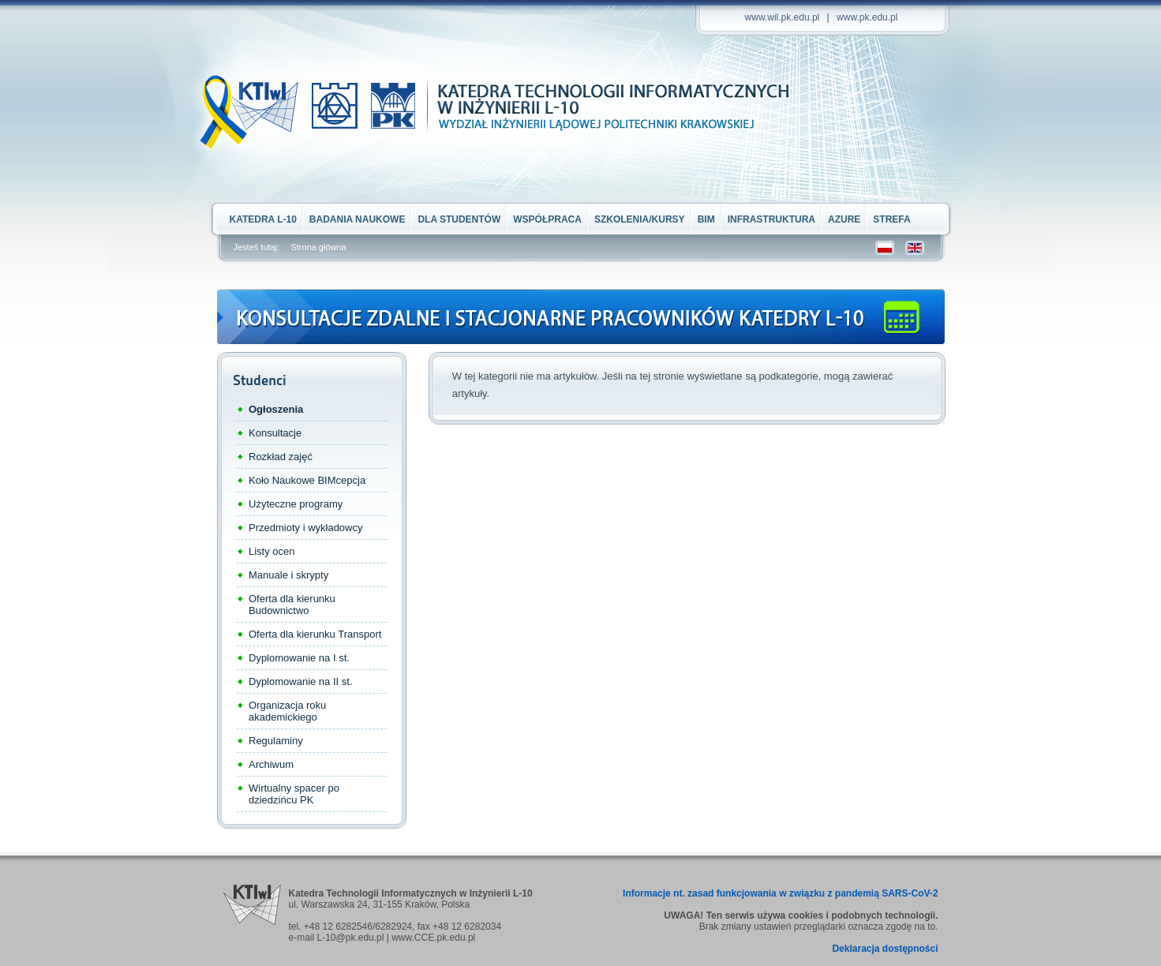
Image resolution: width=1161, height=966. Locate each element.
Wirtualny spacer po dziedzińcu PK (294, 794)
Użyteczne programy (296, 504)
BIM (706, 219)
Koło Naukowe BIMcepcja (307, 480)
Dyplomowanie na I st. (299, 658)
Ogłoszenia (276, 409)
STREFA (891, 219)
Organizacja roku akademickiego (287, 711)
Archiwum (271, 764)
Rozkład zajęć (281, 456)
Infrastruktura (771, 219)
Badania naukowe (357, 219)
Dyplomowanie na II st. (301, 681)
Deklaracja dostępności (885, 948)
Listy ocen (272, 551)
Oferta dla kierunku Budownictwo (292, 604)
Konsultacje (275, 433)
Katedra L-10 (263, 219)
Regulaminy (276, 741)
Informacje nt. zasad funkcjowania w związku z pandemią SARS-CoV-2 (780, 893)
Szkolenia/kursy (639, 219)
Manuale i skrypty (288, 575)
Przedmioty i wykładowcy (306, 528)
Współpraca (547, 219)
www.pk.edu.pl (867, 17)
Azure (844, 219)
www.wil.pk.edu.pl (782, 17)
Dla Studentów (459, 219)
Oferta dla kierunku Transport (315, 634)
